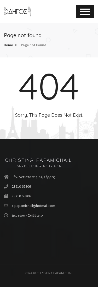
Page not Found (33, 45)
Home (8, 45)
